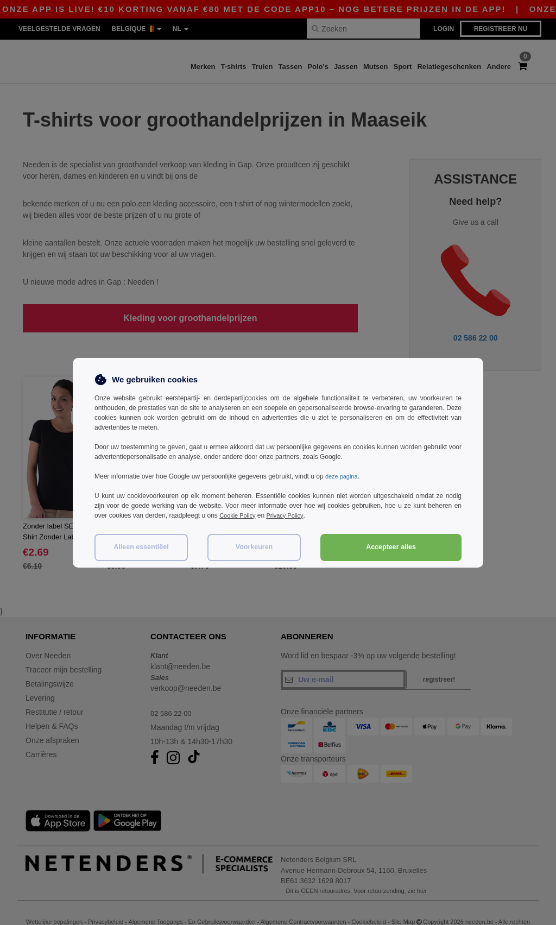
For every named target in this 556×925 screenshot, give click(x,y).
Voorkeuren (254, 547)
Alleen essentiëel (140, 547)
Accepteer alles (391, 547)
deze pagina (343, 476)
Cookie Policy (239, 515)
